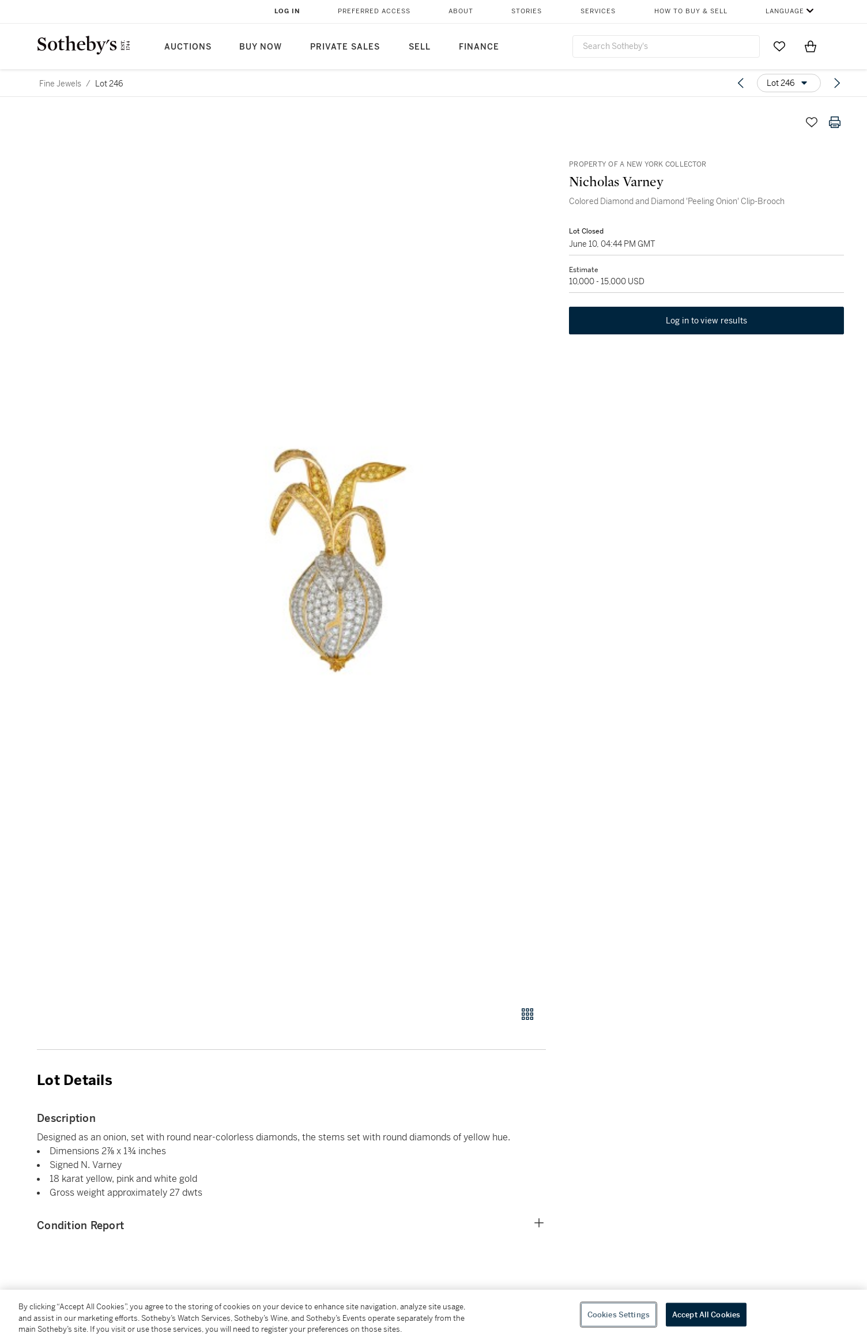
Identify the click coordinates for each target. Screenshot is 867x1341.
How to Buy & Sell (690, 11)
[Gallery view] (527, 1014)
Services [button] (598, 11)
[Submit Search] (746, 46)
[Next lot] (837, 83)
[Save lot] (811, 122)
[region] (433, 1315)
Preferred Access (374, 11)
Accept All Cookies (706, 1314)
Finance (479, 47)
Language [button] (785, 11)
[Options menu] (789, 83)
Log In (287, 11)
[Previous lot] (740, 83)
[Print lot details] (834, 122)
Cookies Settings (618, 1314)
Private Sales (345, 47)
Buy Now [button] (260, 47)
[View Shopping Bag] (810, 46)
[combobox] (666, 46)
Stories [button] (526, 11)
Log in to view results (707, 320)
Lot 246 (109, 83)
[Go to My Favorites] (779, 46)
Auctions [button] (188, 47)
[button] (335, 552)
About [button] (460, 11)
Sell (420, 47)
